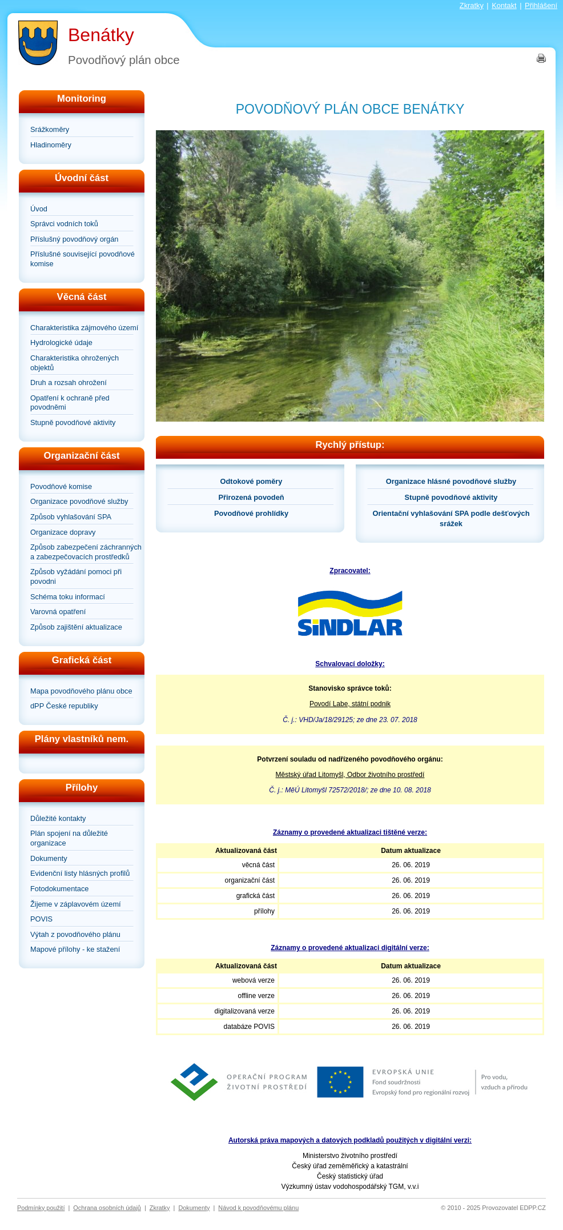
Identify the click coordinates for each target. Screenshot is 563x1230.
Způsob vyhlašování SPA (70, 516)
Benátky (101, 35)
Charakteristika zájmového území (84, 327)
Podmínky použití (41, 1207)
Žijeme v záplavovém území (75, 904)
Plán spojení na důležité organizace (69, 838)
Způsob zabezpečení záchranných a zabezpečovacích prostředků (86, 552)
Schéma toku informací (67, 596)
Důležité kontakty (58, 818)
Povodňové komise (61, 486)
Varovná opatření (58, 611)
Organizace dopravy (63, 532)
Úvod (38, 209)
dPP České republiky (64, 706)
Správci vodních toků (64, 223)
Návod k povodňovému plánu (258, 1207)
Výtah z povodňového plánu (75, 934)
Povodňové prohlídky (251, 513)
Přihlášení (541, 5)
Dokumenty (48, 858)
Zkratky (472, 5)
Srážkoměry (49, 129)
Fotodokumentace (59, 888)
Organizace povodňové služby (79, 501)
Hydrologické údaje (61, 342)
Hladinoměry (50, 145)
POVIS (41, 919)
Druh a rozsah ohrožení (68, 382)
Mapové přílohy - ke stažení (75, 949)
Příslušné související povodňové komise (82, 259)
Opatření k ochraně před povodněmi (70, 403)
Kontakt (504, 5)
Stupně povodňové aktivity (72, 422)
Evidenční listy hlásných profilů (80, 873)
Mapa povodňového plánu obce (81, 691)
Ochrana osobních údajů (107, 1207)
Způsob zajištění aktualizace (76, 627)
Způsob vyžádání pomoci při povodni (76, 576)
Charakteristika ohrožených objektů (74, 363)
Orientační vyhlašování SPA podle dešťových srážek (451, 518)
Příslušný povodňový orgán (74, 239)
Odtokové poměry (251, 481)
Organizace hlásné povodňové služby (451, 481)
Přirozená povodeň (251, 497)
